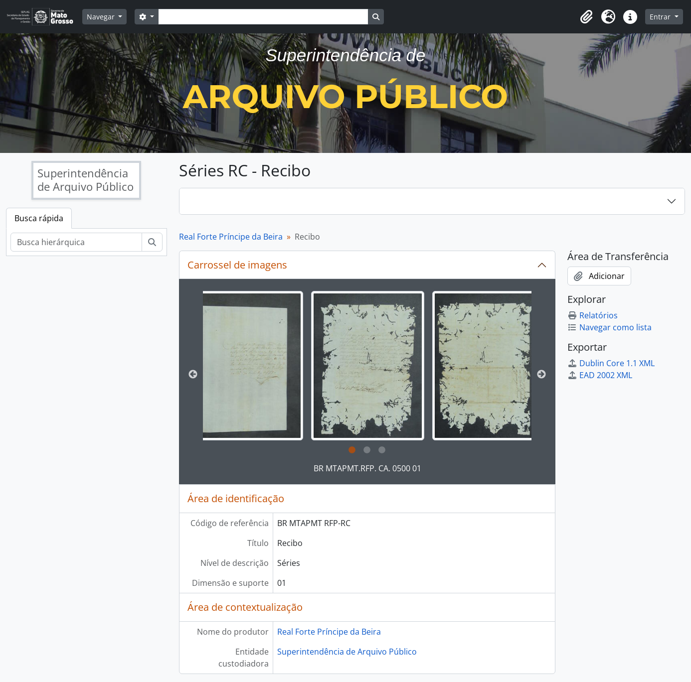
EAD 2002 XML (599, 375)
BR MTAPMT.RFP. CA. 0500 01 (367, 468)
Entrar (661, 16)
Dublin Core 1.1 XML (611, 363)
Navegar (102, 16)
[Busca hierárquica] (76, 242)
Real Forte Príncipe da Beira (231, 236)
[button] (586, 17)
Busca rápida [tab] (38, 218)
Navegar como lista (609, 327)
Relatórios (592, 315)
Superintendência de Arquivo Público (347, 651)
